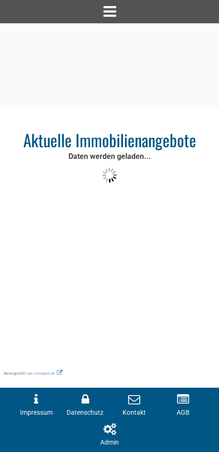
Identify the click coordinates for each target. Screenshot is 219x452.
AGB (183, 413)
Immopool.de (44, 373)
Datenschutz (85, 413)
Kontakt (134, 413)
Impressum (36, 413)
